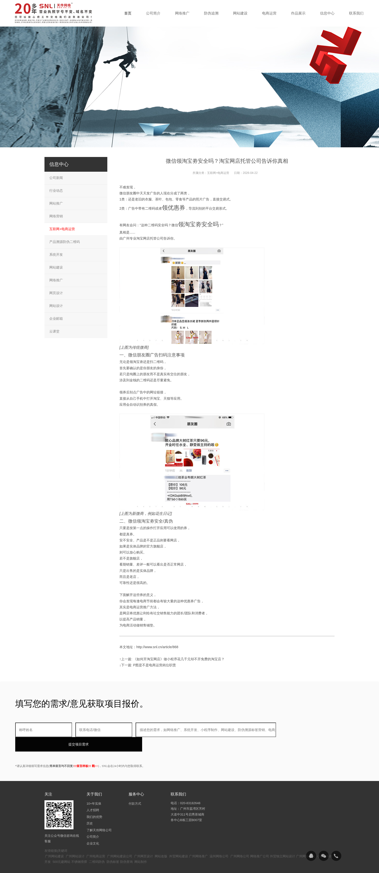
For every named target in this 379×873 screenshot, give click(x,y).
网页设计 (56, 293)
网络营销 (56, 216)
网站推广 (56, 203)
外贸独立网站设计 (282, 842)
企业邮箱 (56, 318)
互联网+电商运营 (218, 173)
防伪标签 (113, 847)
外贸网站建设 (178, 842)
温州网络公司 (219, 842)
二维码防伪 (97, 847)
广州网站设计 (75, 842)
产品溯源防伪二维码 (64, 242)
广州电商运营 (95, 842)
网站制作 (140, 847)
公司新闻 (56, 178)
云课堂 (54, 331)
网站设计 (56, 306)
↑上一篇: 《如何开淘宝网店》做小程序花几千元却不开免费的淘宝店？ (172, 659)
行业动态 (56, 190)
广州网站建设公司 (119, 842)
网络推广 (56, 280)
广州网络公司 (239, 842)
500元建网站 (62, 847)
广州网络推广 (198, 842)
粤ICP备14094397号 (163, 866)
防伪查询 (126, 847)
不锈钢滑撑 (79, 847)
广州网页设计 (143, 842)
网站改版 (161, 842)
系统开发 (56, 254)
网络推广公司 (259, 842)
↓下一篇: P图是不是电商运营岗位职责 (147, 665)
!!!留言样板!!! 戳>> (86, 751)
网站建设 (56, 267)
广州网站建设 (54, 842)
